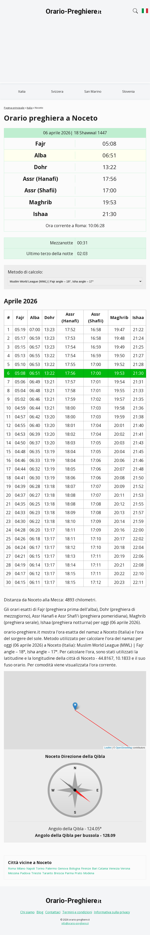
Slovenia (128, 91)
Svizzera (57, 91)
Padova (25, 873)
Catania (103, 868)
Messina (13, 873)
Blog (40, 912)
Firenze (86, 868)
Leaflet (107, 747)
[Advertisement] (75, 54)
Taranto (47, 873)
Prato (78, 873)
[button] (75, 706)
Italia (21, 91)
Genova (63, 868)
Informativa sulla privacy (112, 912)
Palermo (51, 868)
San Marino (92, 91)
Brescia (59, 873)
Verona (125, 868)
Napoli (30, 868)
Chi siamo (27, 912)
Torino (40, 868)
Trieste (36, 873)
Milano (21, 868)
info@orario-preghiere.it (75, 923)
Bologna (74, 868)
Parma (69, 873)
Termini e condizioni (77, 912)
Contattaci (52, 912)
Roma (12, 868)
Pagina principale (14, 107)
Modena (88, 873)
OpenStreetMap (124, 747)
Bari (94, 868)
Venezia (114, 868)
